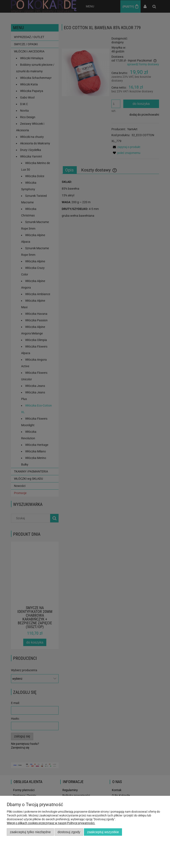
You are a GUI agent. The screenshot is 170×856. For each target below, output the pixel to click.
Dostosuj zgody (69, 832)
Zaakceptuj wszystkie (103, 832)
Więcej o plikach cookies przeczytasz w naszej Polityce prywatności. (51, 823)
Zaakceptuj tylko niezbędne (30, 832)
